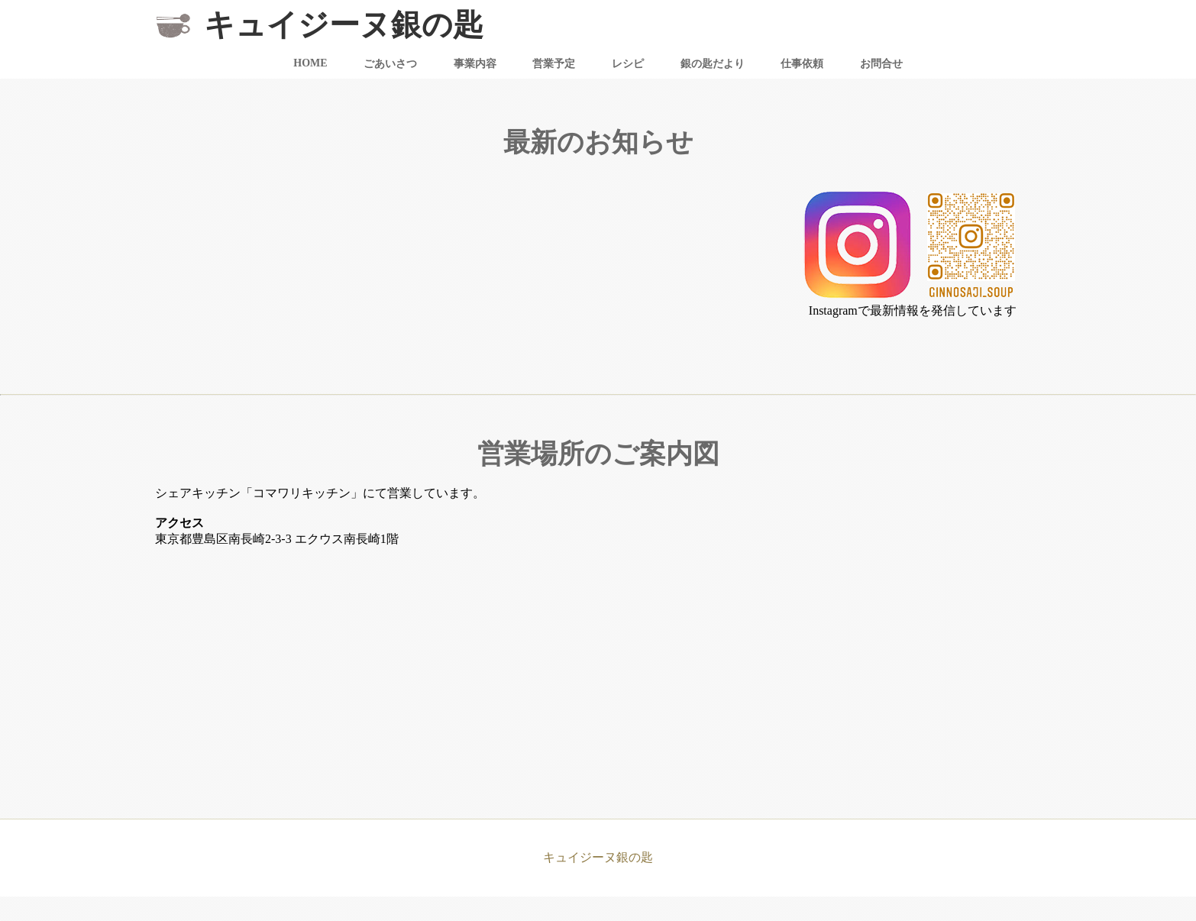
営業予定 (553, 63)
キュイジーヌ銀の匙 (339, 25)
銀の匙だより (712, 63)
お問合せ (881, 63)
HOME (310, 63)
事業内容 (475, 63)
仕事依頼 (802, 63)
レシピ (628, 63)
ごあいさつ (390, 63)
